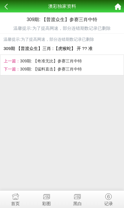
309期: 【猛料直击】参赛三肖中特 (51, 69)
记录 (108, 198)
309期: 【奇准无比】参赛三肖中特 (51, 61)
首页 (15, 198)
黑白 (77, 198)
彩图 (46, 198)
